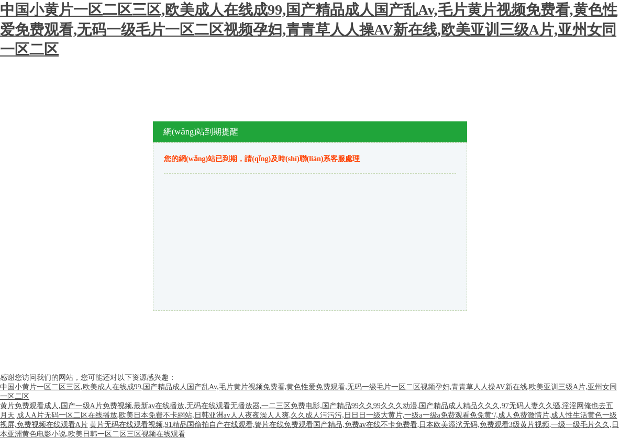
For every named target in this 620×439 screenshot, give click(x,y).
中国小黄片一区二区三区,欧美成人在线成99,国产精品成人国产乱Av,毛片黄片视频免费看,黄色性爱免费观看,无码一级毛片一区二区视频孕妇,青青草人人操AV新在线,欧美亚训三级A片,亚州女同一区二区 (308, 30)
